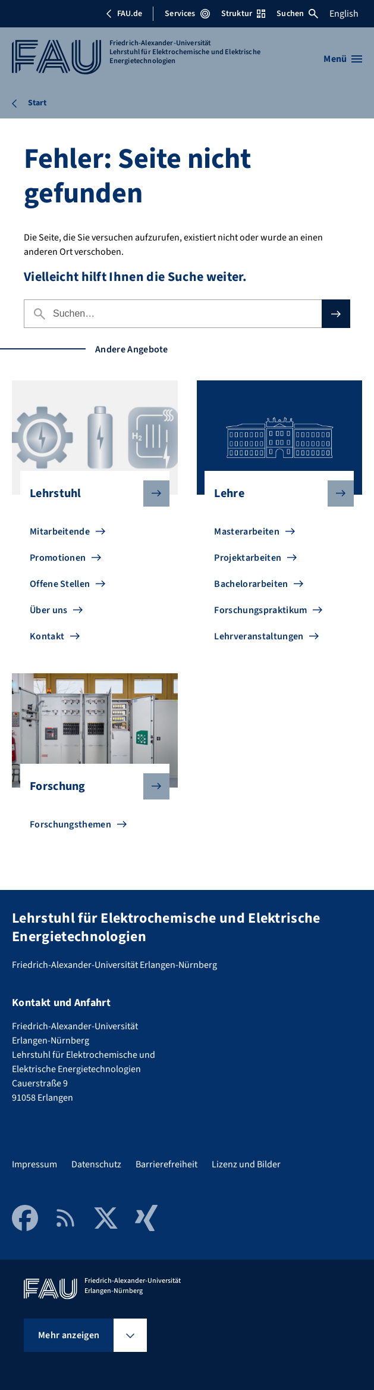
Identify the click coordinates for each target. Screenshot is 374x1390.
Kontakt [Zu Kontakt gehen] (47, 636)
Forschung (90, 786)
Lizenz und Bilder (246, 1164)
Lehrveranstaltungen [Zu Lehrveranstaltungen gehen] (258, 636)
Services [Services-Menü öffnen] (187, 14)
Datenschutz (96, 1164)
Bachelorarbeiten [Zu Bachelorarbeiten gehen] (251, 584)
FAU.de (123, 14)
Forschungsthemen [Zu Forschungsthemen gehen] (70, 824)
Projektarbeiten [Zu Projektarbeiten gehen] (247, 557)
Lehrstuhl (90, 493)
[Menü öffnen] (342, 59)
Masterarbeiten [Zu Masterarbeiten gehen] (246, 531)
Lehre (274, 493)
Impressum (34, 1164)
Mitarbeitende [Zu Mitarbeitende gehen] (60, 531)
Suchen (297, 14)
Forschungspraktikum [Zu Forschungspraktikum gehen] (260, 610)
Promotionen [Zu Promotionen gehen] (58, 557)
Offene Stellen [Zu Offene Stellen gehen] (60, 584)
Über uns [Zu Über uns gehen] (49, 610)
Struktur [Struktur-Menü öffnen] (243, 14)
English (344, 13)
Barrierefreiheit (166, 1164)
